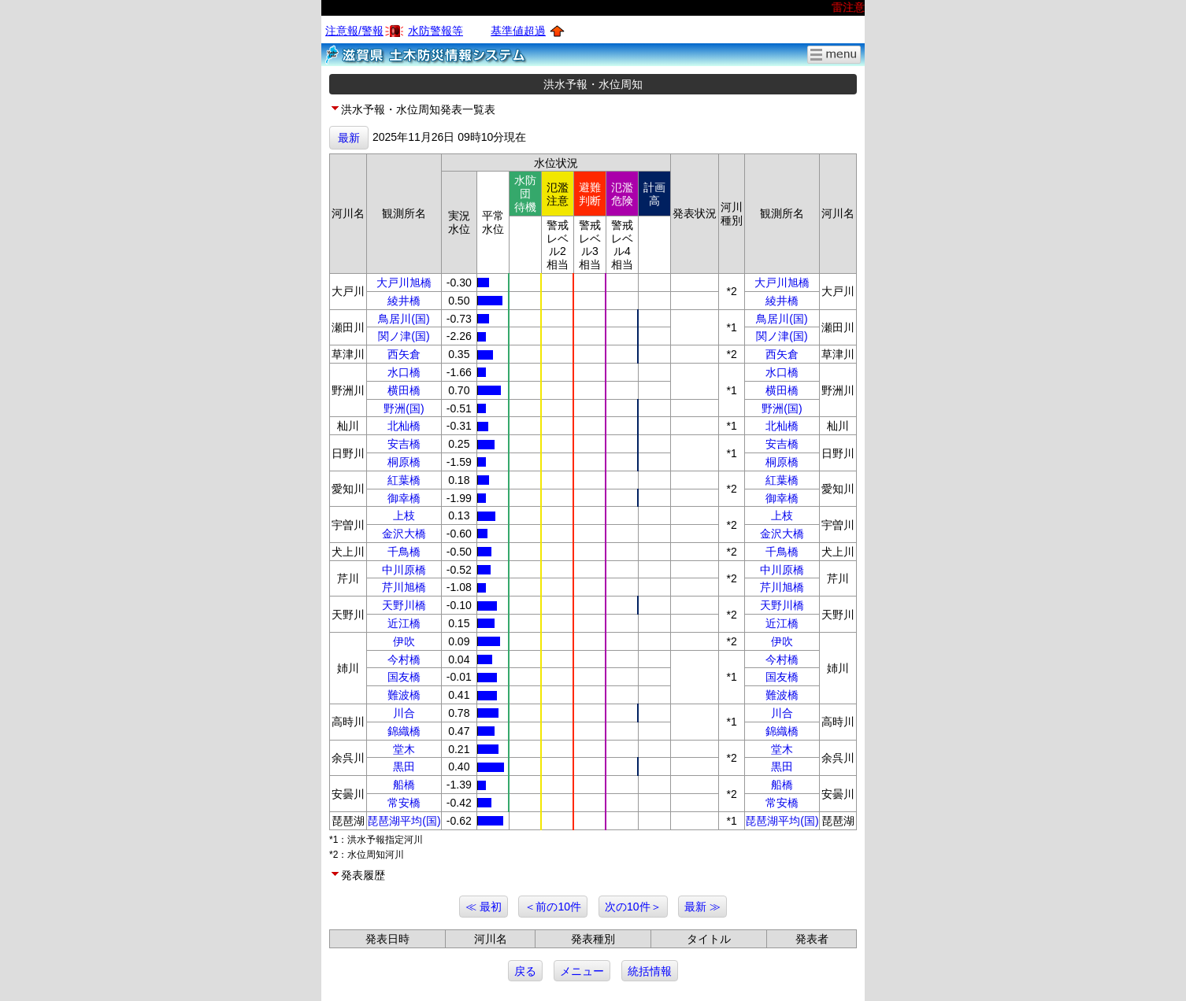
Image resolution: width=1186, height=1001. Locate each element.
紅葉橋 (404, 480)
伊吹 (404, 641)
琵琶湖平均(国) (403, 820)
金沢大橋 (404, 533)
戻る (525, 971)
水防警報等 (435, 30)
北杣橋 (404, 425)
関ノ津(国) (403, 336)
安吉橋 (404, 444)
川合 (404, 713)
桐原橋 (404, 462)
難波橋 (404, 695)
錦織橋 (404, 731)
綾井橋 (404, 300)
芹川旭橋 (404, 587)
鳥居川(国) (403, 318)
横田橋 (404, 390)
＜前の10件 (552, 906)
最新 (349, 137)
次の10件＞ (633, 906)
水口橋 (404, 372)
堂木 (404, 749)
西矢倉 (404, 354)
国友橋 (404, 676)
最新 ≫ (702, 906)
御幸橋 (404, 498)
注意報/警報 (354, 30)
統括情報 (650, 971)
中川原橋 (404, 569)
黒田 (404, 766)
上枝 (404, 515)
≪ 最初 (483, 906)
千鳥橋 (404, 551)
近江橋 (404, 623)
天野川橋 (404, 605)
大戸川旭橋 (404, 282)
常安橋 (404, 802)
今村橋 (404, 659)
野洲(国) (404, 408)
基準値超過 (518, 30)
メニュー (582, 971)
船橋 (404, 784)
